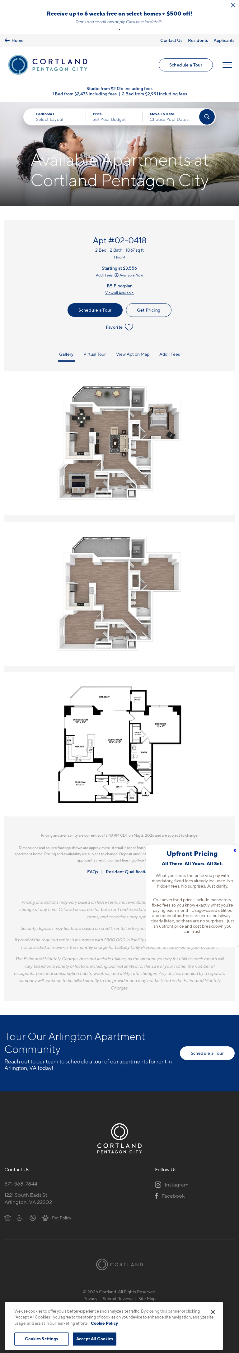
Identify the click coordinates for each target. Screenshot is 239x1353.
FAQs (92, 871)
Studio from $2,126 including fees (119, 88)
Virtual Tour (94, 354)
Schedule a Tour (185, 64)
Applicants (223, 40)
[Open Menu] (227, 65)
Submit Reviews (118, 1298)
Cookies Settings (41, 1338)
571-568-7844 (20, 1184)
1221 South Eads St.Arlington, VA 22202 (28, 1198)
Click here (135, 21)
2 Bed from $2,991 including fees (154, 93)
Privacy (90, 1298)
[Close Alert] (233, 5)
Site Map (147, 1298)
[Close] (213, 1312)
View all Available (119, 292)
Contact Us (171, 40)
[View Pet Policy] (56, 1217)
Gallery (66, 354)
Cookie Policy (104, 1323)
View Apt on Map (132, 354)
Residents (198, 40)
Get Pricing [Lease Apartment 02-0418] (149, 310)
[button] (119, 29)
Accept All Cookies (94, 1338)
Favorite (120, 327)
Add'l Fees (108, 275)
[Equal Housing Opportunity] (7, 1217)
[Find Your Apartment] (207, 117)
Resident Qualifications (129, 871)
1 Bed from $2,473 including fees (84, 93)
